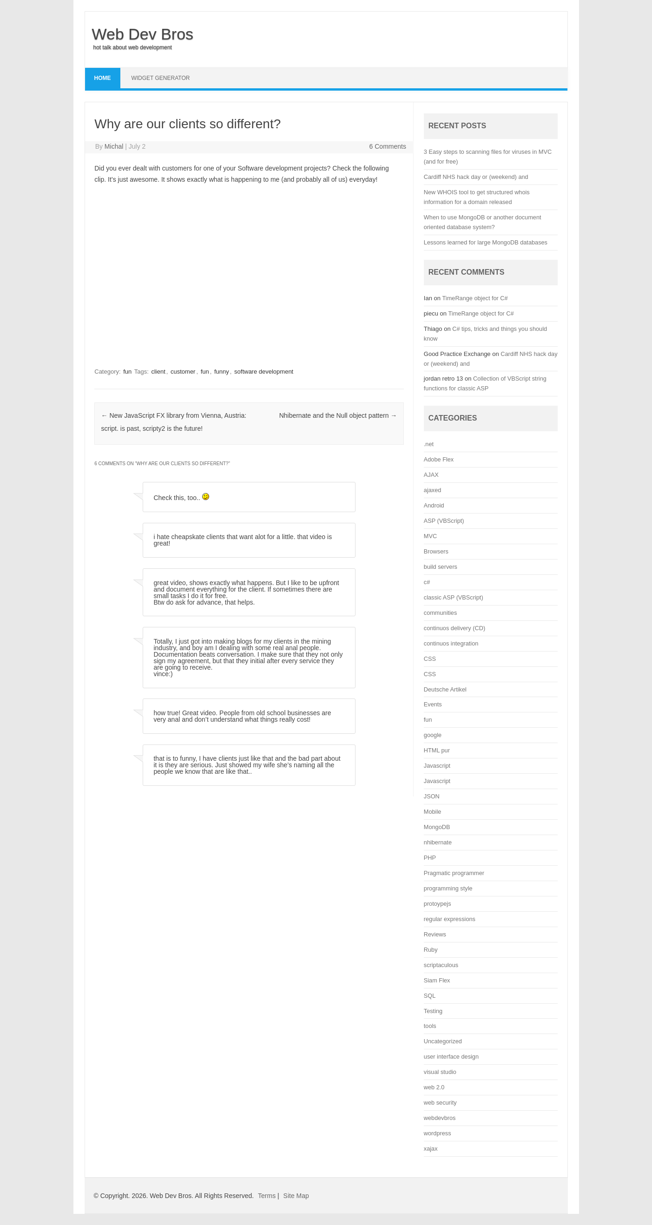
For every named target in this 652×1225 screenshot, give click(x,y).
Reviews (435, 934)
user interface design (451, 1056)
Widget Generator (160, 78)
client (158, 371)
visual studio (440, 1071)
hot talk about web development (132, 47)
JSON (432, 796)
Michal (114, 146)
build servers (440, 566)
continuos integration (451, 643)
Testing (433, 1011)
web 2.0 (434, 1087)
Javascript (437, 765)
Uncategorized (443, 1041)
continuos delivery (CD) (454, 628)
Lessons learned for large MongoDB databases (485, 242)
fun (127, 371)
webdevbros (440, 1117)
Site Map (296, 1195)
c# (427, 582)
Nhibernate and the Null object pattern (338, 415)
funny (221, 371)
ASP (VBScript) (444, 520)
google (432, 734)
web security (440, 1102)
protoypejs (437, 903)
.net (429, 444)
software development (263, 371)
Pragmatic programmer (454, 872)
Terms (267, 1195)
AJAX (431, 474)
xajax (431, 1148)
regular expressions (449, 918)
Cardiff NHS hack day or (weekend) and (476, 176)
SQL (429, 995)
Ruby (431, 949)
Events (433, 704)
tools (430, 1025)
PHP (430, 857)
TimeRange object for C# (475, 298)
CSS (430, 658)
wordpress (437, 1133)
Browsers (436, 551)
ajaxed (432, 490)
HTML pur (437, 750)
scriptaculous (441, 965)
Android (434, 505)
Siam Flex (437, 980)
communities (440, 612)
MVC (430, 536)
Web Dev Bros (143, 34)
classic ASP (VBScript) (453, 597)
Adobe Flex (439, 459)
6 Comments (387, 146)
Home (102, 78)
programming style (448, 888)
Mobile (432, 811)
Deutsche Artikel (445, 689)
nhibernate (438, 842)
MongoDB (437, 826)
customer (183, 371)
